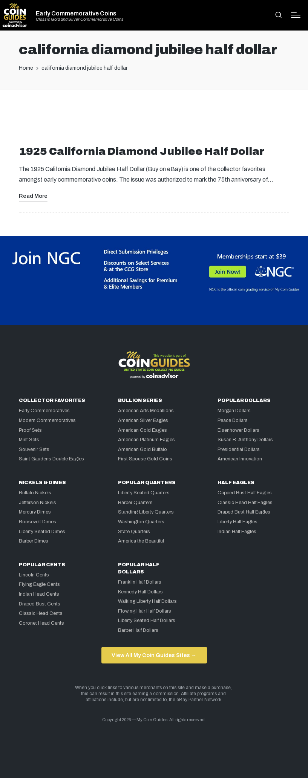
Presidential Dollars (239, 449)
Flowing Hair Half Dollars (144, 611)
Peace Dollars (233, 420)
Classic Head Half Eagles (245, 502)
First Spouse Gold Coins (145, 459)
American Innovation (240, 459)
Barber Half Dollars (138, 630)
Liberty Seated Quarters (144, 492)
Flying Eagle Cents (39, 584)
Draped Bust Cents (39, 604)
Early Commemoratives (44, 410)
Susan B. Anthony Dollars (245, 439)
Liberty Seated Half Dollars (146, 620)
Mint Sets (29, 439)
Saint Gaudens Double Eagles (51, 459)
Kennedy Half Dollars (140, 592)
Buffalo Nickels (35, 492)
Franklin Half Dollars (139, 582)
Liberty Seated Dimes (42, 531)
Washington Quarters (141, 521)
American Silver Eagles (143, 420)
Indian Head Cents (39, 594)
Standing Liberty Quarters (146, 512)
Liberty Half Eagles (237, 521)
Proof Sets (30, 430)
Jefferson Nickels (37, 502)
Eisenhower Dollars (238, 430)
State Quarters (134, 531)
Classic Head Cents (41, 613)
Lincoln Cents (34, 575)
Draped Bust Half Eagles (244, 512)
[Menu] (295, 15)
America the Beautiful (141, 541)
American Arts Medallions (146, 410)
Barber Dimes (33, 541)
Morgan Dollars (234, 410)
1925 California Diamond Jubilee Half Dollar (141, 151)
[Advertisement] (154, 121)
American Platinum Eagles (146, 439)
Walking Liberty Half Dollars (147, 601)
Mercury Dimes (35, 512)
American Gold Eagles (142, 430)
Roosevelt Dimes (37, 521)
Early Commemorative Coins (76, 14)
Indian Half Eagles (237, 531)
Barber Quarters (135, 502)
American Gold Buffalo (142, 449)
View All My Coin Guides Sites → (154, 655)
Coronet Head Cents (41, 623)
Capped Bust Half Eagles (245, 492)
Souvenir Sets (34, 449)
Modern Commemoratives (47, 420)
